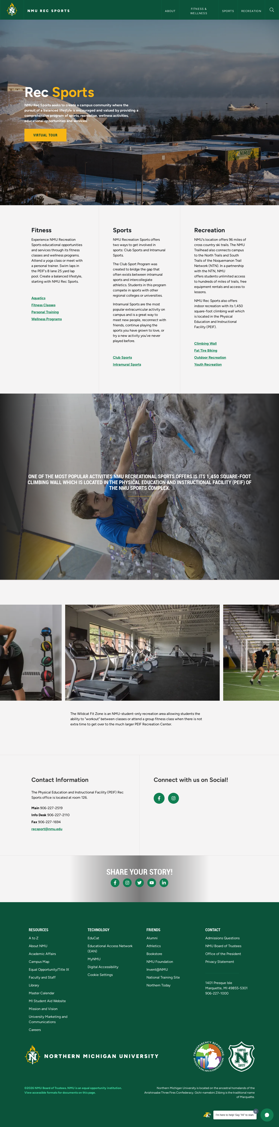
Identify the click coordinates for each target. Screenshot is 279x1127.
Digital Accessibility (103, 967)
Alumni (152, 938)
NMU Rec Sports (48, 11)
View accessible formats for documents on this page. (60, 1092)
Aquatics (38, 298)
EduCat (93, 938)
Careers (35, 1030)
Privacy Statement (219, 962)
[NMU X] (139, 882)
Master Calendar (41, 993)
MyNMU (94, 959)
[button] (272, 9)
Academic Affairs (42, 954)
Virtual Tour (45, 135)
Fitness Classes (43, 305)
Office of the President (223, 954)
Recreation (251, 11)
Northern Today (158, 985)
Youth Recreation (208, 364)
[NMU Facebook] (115, 882)
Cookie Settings (100, 975)
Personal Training (45, 312)
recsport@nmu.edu (46, 829)
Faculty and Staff (42, 977)
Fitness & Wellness (199, 11)
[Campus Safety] (241, 1056)
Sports (228, 11)
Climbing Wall (205, 343)
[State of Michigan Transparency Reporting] (208, 1056)
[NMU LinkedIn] (164, 882)
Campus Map (39, 962)
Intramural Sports (127, 364)
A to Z (33, 938)
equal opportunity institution (101, 1088)
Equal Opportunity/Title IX (49, 969)
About (170, 11)
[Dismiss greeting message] (256, 1111)
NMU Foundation (159, 962)
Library (34, 985)
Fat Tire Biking (205, 350)
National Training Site (163, 977)
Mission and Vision (43, 1009)
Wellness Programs (46, 319)
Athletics (153, 946)
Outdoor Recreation (210, 357)
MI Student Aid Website (47, 1001)
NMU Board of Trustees (223, 946)
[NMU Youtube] (151, 882)
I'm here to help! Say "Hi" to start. (235, 1115)
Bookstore (154, 954)
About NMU (38, 946)
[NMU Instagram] (127, 882)
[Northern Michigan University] (12, 10)
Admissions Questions (222, 938)
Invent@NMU (157, 969)
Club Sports (122, 357)
